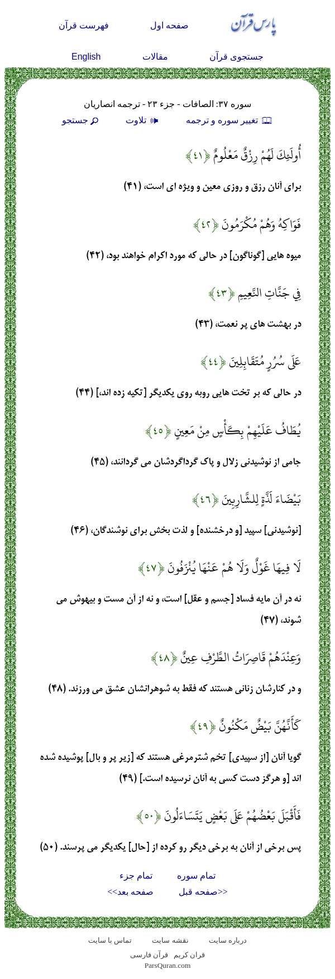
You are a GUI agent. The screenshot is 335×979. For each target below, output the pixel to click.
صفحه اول (169, 25)
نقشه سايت (170, 940)
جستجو (81, 120)
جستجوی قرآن (236, 56)
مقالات (155, 56)
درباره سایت (228, 940)
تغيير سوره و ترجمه (229, 120)
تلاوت (143, 120)
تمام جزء (135, 875)
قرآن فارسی (149, 955)
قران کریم (189, 955)
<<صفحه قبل (203, 891)
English (85, 56)
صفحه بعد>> (130, 891)
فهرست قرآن (84, 25)
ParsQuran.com (168, 965)
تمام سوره (196, 875)
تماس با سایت (110, 940)
